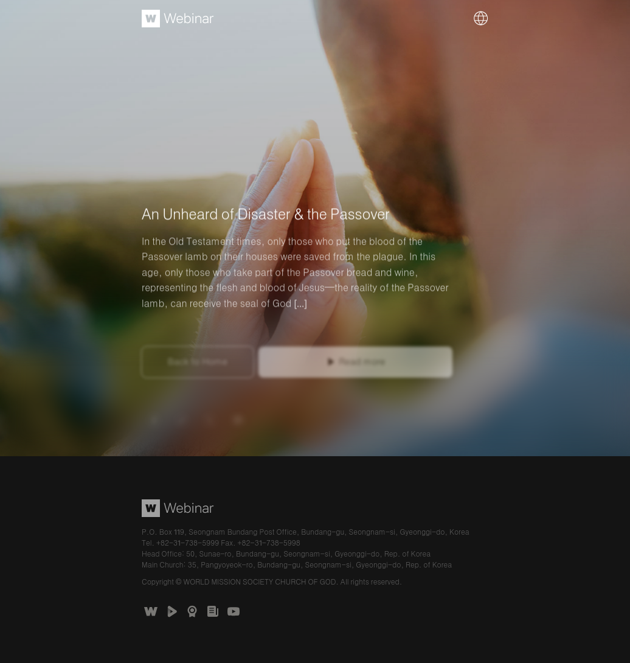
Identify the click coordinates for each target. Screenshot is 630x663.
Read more (362, 363)
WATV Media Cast (171, 611)
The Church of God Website (151, 611)
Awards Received (192, 611)
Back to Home (198, 363)
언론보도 (213, 611)
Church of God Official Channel (233, 611)
